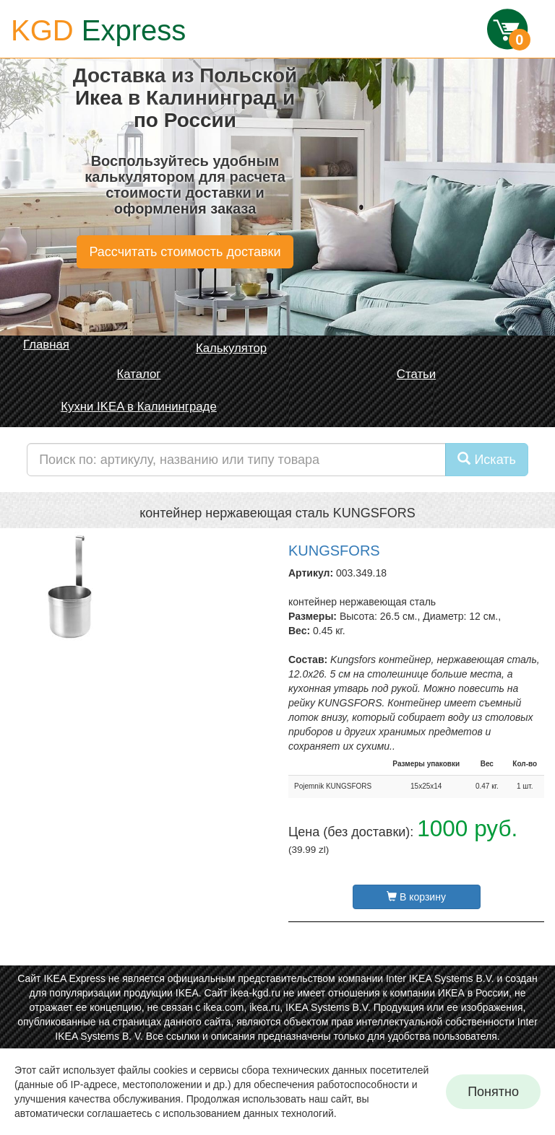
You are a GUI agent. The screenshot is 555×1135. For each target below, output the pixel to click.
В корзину (416, 897)
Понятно (493, 1091)
